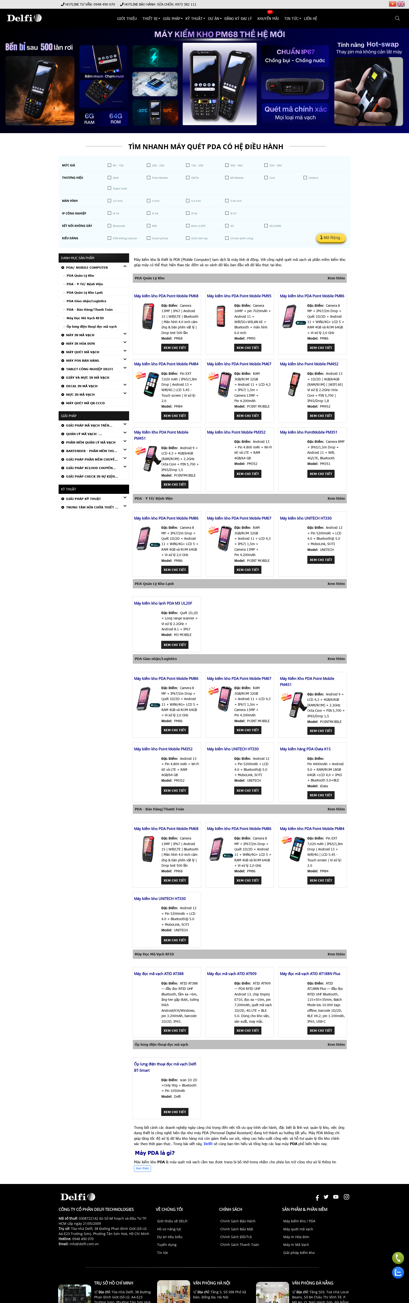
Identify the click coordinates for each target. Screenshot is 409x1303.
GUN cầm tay (199, 238)
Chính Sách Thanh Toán (239, 1244)
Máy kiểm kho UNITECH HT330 (306, 518)
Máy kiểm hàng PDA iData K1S (305, 748)
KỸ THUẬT (194, 18)
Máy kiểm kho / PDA (299, 1221)
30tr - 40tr (236, 165)
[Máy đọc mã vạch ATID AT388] (148, 1006)
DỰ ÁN (213, 18)
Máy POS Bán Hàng (82, 360)
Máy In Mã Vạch (80, 335)
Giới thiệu (127, 18)
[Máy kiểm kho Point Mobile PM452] (294, 396)
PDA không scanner (125, 238)
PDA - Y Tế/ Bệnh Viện (85, 284)
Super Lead (120, 188)
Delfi (115, 178)
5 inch (156, 201)
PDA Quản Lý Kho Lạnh (85, 292)
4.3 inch (196, 201)
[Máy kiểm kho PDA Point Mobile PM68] (148, 328)
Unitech (313, 178)
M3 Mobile (236, 178)
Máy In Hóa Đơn (80, 343)
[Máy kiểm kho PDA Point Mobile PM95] (221, 328)
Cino (272, 178)
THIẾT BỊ (150, 18)
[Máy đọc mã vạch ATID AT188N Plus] (294, 1006)
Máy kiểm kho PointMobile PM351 (309, 432)
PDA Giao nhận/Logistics (86, 301)
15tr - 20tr (197, 165)
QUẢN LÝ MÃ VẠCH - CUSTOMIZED (80, 434)
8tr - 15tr (118, 165)
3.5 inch (118, 201)
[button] (397, 18)
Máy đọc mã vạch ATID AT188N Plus (310, 973)
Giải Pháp (171, 18)
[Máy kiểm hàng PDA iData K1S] (294, 781)
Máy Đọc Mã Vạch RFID (85, 318)
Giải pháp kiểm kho (299, 1252)
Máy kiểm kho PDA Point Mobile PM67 (239, 363)
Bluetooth (119, 226)
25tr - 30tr (275, 165)
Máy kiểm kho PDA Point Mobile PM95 (239, 295)
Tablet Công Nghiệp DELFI (89, 369)
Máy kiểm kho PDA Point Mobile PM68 (166, 295)
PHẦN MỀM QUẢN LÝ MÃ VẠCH (91, 442)
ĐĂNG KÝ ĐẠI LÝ (238, 18)
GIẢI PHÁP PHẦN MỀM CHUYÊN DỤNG (89, 460)
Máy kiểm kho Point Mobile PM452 (309, 363)
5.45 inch (235, 201)
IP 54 (116, 213)
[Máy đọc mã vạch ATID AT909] (221, 1006)
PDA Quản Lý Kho (80, 275)
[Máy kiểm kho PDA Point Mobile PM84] (148, 396)
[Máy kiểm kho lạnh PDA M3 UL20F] (148, 636)
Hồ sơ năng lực (169, 1229)
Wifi (154, 226)
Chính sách (230, 1209)
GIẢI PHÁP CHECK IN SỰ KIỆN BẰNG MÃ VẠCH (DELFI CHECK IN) (89, 477)
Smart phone (160, 238)
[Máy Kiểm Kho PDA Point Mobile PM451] (148, 471)
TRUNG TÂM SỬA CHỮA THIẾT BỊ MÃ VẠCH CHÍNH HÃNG (90, 507)
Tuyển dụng (167, 1244)
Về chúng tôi (169, 1209)
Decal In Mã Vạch (82, 386)
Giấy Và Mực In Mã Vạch (87, 377)
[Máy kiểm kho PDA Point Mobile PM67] (221, 396)
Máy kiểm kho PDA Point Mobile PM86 (312, 295)
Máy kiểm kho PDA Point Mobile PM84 (166, 363)
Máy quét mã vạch (298, 1229)
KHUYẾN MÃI (268, 18)
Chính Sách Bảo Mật (236, 1229)
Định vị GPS (198, 226)
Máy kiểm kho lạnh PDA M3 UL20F (163, 603)
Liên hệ (310, 18)
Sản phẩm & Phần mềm (304, 1209)
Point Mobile (160, 178)
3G (232, 226)
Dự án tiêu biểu (169, 1236)
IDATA (195, 178)
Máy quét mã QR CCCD (85, 403)
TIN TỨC (291, 18)
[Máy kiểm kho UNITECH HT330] (294, 550)
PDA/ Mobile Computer (87, 267)
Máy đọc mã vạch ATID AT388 (159, 973)
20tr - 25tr (158, 165)
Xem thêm (336, 278)
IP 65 (194, 213)
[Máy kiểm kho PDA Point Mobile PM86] (294, 328)
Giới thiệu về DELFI (172, 1221)
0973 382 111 (185, 4)
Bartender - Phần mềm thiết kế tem (89, 451)
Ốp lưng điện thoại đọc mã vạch (92, 326)
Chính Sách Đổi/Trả (236, 1236)
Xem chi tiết (175, 348)
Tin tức (162, 1252)
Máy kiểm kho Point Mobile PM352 (236, 432)
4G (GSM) (275, 226)
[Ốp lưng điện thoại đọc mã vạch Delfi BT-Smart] (148, 1103)
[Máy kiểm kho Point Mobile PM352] (221, 465)
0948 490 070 (104, 4)
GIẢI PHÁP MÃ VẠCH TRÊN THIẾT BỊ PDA (85, 426)
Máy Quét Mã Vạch (82, 352)
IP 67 (233, 213)
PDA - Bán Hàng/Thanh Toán (90, 309)
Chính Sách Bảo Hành (238, 1221)
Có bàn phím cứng (241, 238)
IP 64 (155, 213)
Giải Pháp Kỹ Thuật (83, 499)
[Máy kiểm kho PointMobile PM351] (294, 465)
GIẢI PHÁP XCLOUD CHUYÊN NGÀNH (87, 468)
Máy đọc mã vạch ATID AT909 (232, 973)
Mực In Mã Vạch (80, 394)
